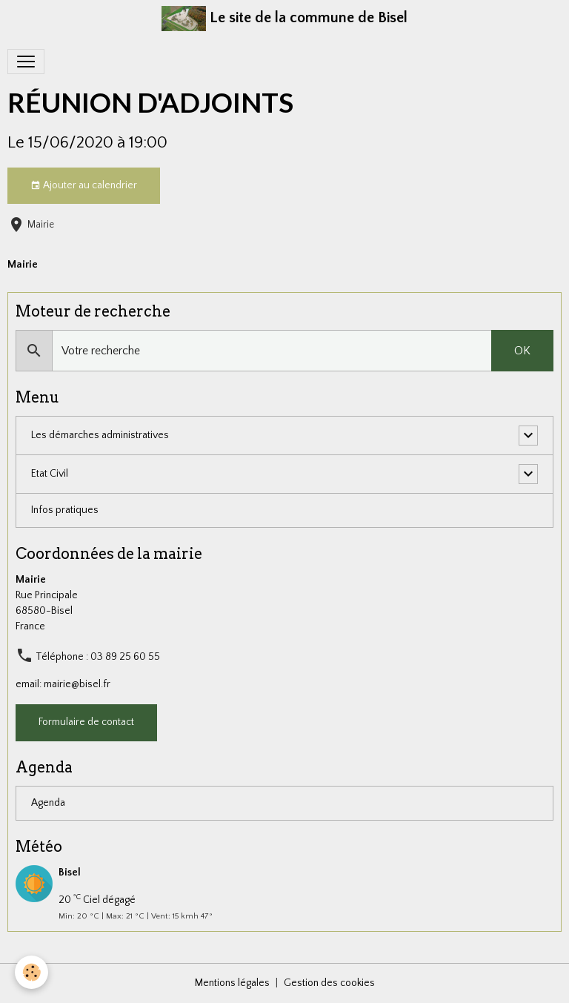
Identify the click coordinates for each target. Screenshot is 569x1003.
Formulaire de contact (86, 722)
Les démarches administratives (100, 435)
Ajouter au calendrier (83, 186)
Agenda (48, 803)
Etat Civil (49, 474)
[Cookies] (31, 972)
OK (522, 350)
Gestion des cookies (329, 983)
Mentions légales (232, 983)
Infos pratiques (65, 510)
